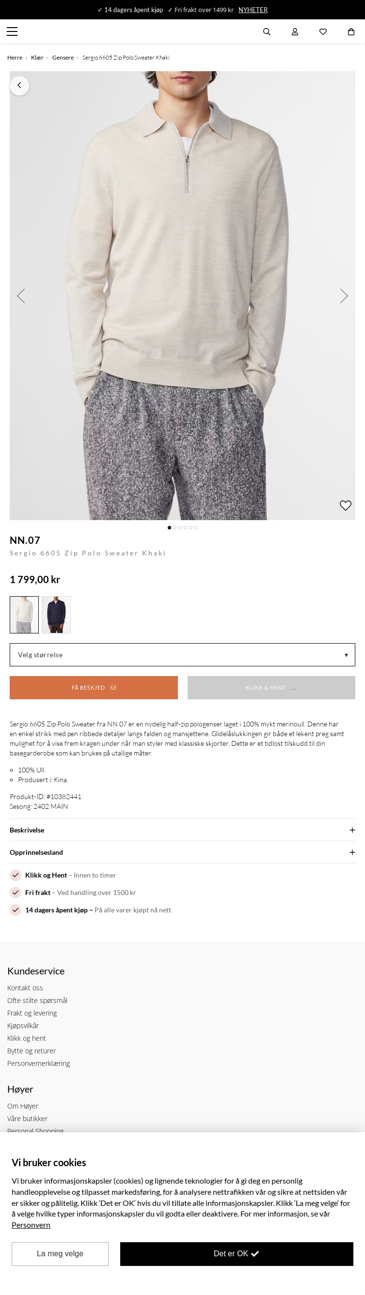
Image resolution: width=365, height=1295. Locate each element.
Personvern (31, 1224)
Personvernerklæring (38, 1063)
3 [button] (180, 527)
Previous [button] (21, 295)
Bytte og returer (31, 1050)
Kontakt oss (25, 987)
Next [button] (344, 295)
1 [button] (169, 527)
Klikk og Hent (46, 875)
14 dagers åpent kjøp (56, 910)
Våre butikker (27, 1118)
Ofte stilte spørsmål (37, 1000)
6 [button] (196, 527)
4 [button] (185, 527)
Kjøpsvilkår (23, 1025)
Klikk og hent (26, 1038)
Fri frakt (37, 892)
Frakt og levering (32, 1013)
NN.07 (25, 540)
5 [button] (190, 527)
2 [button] (174, 527)
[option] (182, 295)
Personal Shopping (35, 1131)
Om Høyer (22, 1105)
